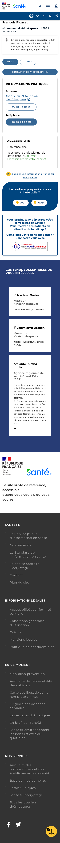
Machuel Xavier (26, 295)
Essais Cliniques (23, 788)
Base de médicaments (28, 780)
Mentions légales (23, 639)
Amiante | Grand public (25, 365)
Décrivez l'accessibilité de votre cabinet (27, 157)
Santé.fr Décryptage (26, 795)
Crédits (16, 632)
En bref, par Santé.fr (26, 723)
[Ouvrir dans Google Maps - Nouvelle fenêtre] (22, 98)
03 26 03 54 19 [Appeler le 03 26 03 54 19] (21, 121)
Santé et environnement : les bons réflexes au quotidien (30, 734)
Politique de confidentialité (32, 647)
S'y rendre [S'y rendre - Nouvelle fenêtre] (19, 107)
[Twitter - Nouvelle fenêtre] (18, 825)
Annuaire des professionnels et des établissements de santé (29, 769)
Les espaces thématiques (30, 715)
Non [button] (39, 202)
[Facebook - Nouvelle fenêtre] (8, 825)
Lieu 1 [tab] (10, 61)
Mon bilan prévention (27, 674)
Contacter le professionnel (30, 72)
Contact (16, 575)
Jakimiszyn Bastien (29, 327)
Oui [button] (21, 202)
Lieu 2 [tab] (28, 61)
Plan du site (19, 582)
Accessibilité (18, 141)
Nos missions (20, 545)
